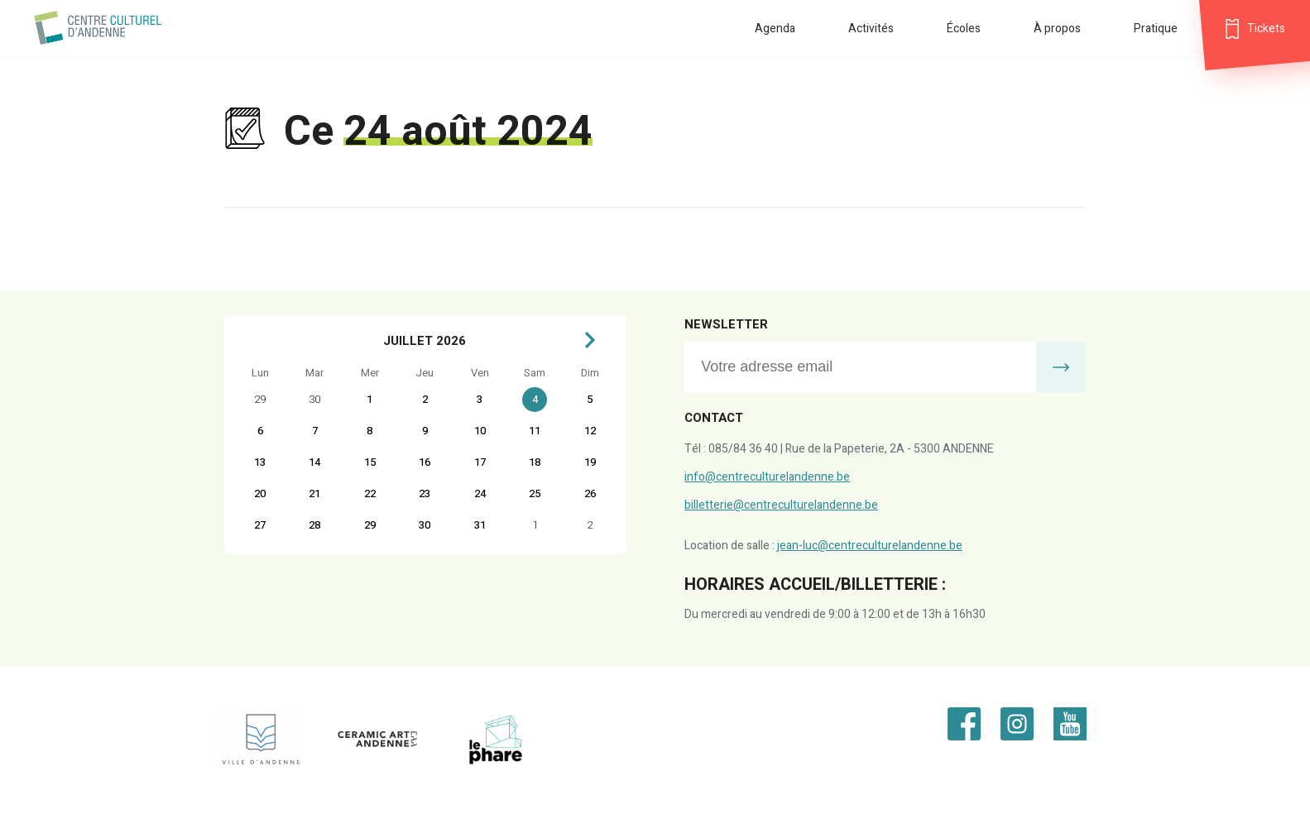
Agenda (775, 28)
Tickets (1266, 28)
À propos (1057, 28)
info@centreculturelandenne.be (767, 477)
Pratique (1156, 28)
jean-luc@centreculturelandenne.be (869, 545)
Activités (871, 28)
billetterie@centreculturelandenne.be (781, 505)
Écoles (964, 28)
